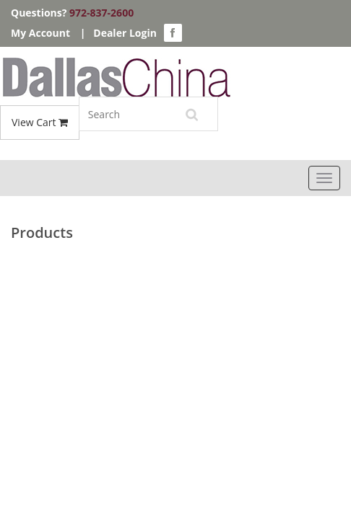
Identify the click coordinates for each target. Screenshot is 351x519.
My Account (40, 33)
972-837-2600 (101, 12)
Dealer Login (125, 33)
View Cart (40, 122)
